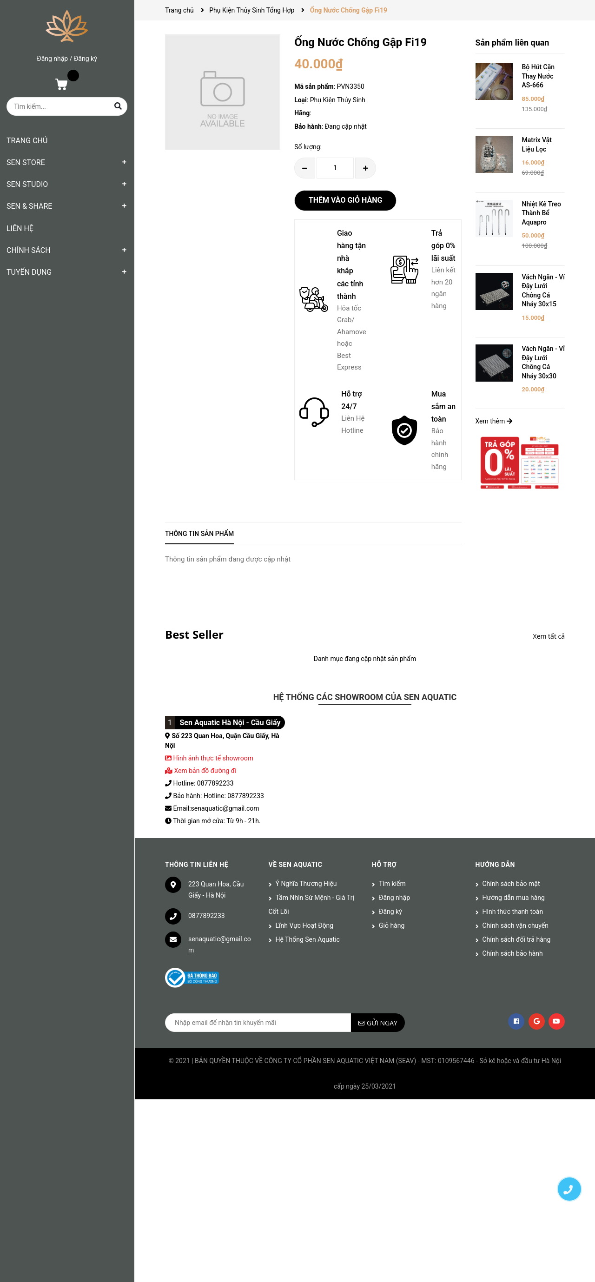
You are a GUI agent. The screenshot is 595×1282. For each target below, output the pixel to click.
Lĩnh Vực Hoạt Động (305, 925)
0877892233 (206, 915)
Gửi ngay (382, 1022)
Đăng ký (85, 58)
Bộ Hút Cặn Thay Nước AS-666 (538, 76)
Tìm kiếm (392, 883)
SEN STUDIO (27, 184)
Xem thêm (494, 421)
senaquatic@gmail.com (219, 944)
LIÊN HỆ (20, 228)
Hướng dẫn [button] (495, 864)
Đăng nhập (52, 58)
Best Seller (194, 634)
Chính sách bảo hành (513, 953)
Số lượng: (308, 147)
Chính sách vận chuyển (516, 925)
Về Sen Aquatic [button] (296, 864)
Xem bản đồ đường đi (201, 770)
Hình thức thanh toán (513, 911)
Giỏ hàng (391, 925)
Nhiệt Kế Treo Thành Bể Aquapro (542, 213)
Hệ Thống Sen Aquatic (308, 939)
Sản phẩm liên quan (512, 42)
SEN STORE (26, 162)
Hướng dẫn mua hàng (514, 897)
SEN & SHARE (29, 206)
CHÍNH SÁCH (29, 250)
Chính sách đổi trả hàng (517, 939)
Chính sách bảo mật (511, 883)
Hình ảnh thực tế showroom (213, 758)
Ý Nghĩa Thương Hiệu (306, 883)
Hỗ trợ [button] (384, 864)
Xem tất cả (549, 636)
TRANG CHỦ (27, 140)
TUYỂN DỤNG (29, 272)
